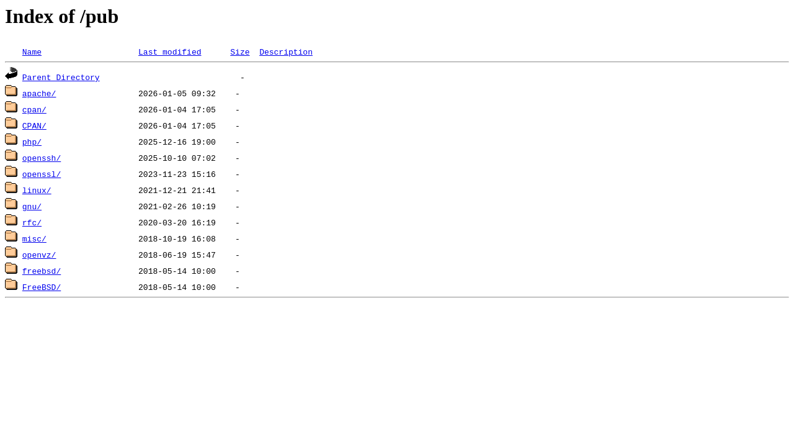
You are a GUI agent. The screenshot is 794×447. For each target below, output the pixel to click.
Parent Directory (61, 77)
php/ (32, 141)
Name (32, 51)
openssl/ (41, 173)
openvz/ (39, 254)
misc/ (34, 238)
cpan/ (34, 109)
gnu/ (32, 206)
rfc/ (32, 222)
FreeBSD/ (41, 286)
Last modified (169, 51)
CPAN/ (34, 125)
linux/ (36, 190)
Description (286, 51)
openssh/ (41, 157)
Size (239, 51)
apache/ (39, 93)
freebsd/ (41, 270)
